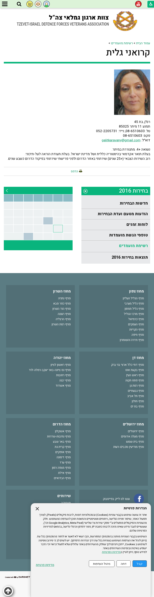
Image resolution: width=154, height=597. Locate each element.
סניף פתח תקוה (134, 380)
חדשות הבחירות (134, 203)
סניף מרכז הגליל (134, 314)
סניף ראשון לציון (61, 365)
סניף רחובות (63, 375)
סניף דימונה (64, 457)
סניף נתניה (64, 298)
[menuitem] (115, 203)
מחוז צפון (136, 291)
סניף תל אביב (135, 396)
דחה (123, 563)
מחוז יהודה (62, 358)
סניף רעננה (64, 314)
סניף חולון (138, 401)
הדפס (74, 171)
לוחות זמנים (137, 224)
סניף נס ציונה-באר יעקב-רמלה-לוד (50, 370)
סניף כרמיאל (136, 319)
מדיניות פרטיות (45, 565)
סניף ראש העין (135, 375)
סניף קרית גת (63, 447)
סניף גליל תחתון (134, 309)
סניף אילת (64, 473)
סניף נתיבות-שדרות (59, 436)
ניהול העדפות (101, 563)
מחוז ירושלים (133, 424)
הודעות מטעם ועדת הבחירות (123, 214)
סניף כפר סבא (62, 303)
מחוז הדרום (62, 424)
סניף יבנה (65, 380)
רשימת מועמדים (122, 43)
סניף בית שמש (135, 441)
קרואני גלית (128, 52)
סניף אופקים (63, 452)
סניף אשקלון (63, 431)
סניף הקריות (136, 329)
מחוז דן (138, 358)
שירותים (64, 496)
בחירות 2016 (133, 191)
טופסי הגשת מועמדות (128, 235)
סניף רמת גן (137, 385)
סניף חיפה (138, 335)
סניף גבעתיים (136, 391)
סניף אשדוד (63, 385)
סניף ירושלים (136, 431)
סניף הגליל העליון (133, 298)
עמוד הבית (143, 43)
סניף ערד (65, 462)
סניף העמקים (136, 324)
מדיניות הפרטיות (111, 552)
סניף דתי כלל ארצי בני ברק (127, 365)
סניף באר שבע (62, 441)
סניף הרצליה (63, 319)
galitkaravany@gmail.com (121, 140)
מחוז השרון (62, 291)
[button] (19, 4)
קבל (140, 563)
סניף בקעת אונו (134, 370)
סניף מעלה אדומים (132, 436)
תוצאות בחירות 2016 (130, 257)
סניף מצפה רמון (61, 467)
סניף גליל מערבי (134, 303)
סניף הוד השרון (61, 309)
